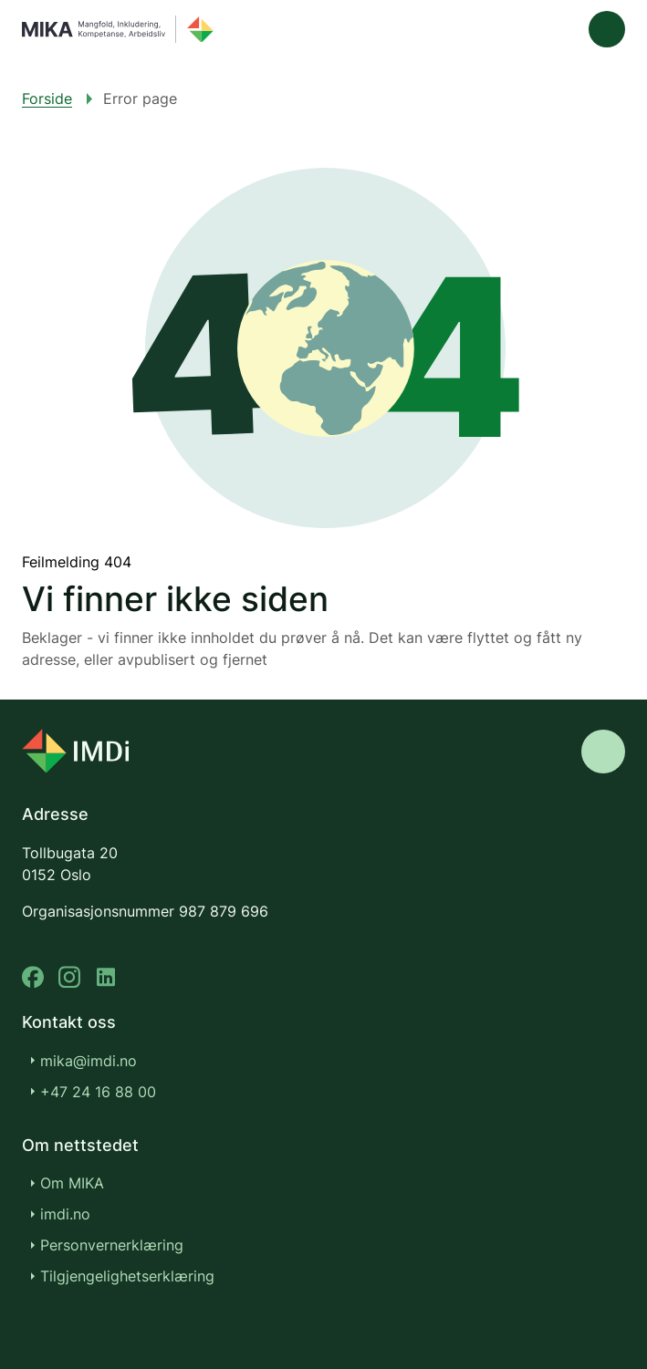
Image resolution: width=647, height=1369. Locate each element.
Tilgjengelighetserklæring (137, 1276)
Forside (47, 98)
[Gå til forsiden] (118, 29)
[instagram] (69, 977)
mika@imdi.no (88, 1061)
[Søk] (556, 29)
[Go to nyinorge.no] (75, 751)
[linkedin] (106, 977)
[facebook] (33, 977)
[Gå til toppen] (603, 751)
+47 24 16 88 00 (98, 1092)
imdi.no (75, 1214)
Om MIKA (72, 1183)
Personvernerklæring (111, 1245)
